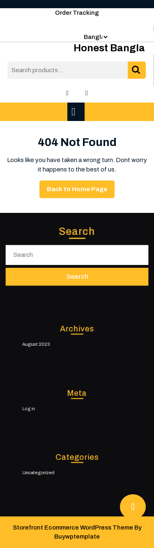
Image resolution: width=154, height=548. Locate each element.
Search (137, 70)
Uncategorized (46, 472)
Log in (38, 408)
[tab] (77, 112)
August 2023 (44, 343)
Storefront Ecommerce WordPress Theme (73, 527)
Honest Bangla (109, 48)
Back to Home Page (81, 191)
